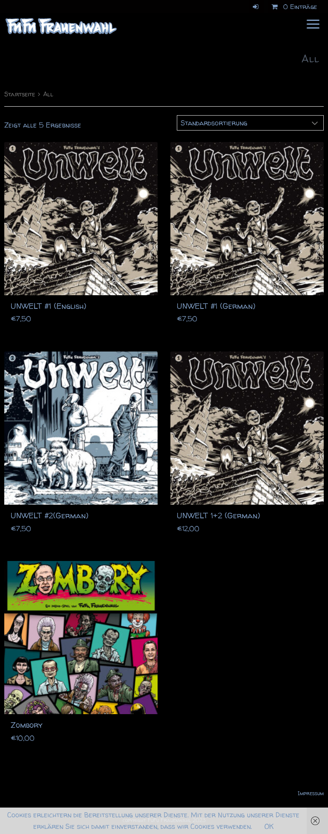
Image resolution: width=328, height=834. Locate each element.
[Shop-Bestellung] (250, 123)
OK (269, 826)
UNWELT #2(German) (49, 515)
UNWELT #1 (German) (216, 306)
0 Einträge (292, 6)
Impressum (311, 793)
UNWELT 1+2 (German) (218, 515)
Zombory (26, 725)
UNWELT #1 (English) (48, 306)
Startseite (19, 94)
